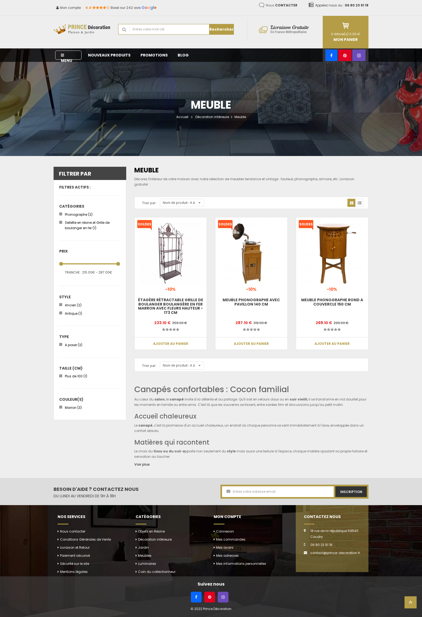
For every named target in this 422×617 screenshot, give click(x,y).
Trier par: (149, 203)
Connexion (225, 531)
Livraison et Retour (75, 547)
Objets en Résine (151, 531)
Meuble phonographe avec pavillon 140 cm (251, 302)
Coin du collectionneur (156, 571)
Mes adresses (227, 555)
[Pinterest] (344, 55)
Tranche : (73, 272)
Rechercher (221, 29)
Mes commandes (230, 539)
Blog (183, 55)
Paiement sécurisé (75, 555)
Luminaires (147, 563)
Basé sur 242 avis (120, 7)
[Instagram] (358, 55)
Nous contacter (72, 531)
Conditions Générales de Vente (85, 539)
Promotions (154, 55)
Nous (281, 5)
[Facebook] (331, 55)
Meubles (145, 555)
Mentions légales (74, 571)
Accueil (182, 117)
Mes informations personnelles (241, 563)
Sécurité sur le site (74, 563)
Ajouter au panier (170, 343)
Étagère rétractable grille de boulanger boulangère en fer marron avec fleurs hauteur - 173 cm (170, 306)
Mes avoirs (225, 547)
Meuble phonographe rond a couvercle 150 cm (332, 302)
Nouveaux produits (109, 55)
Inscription (351, 492)
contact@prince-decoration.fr (335, 553)
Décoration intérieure (212, 117)
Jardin (143, 547)
